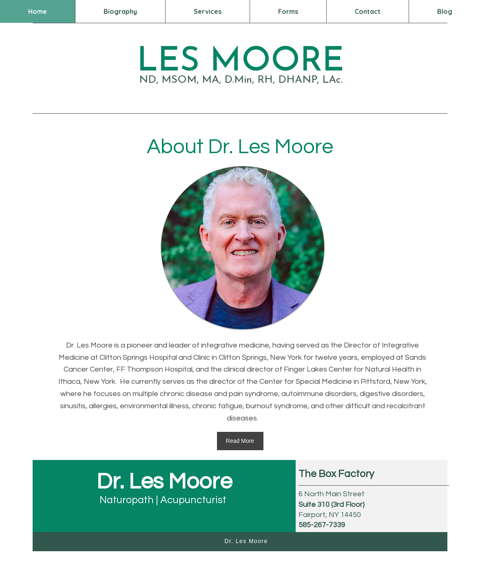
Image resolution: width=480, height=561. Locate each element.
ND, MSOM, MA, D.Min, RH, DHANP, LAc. (241, 80)
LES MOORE (240, 62)
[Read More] (240, 441)
